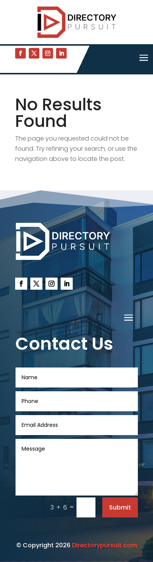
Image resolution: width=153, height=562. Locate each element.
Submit (120, 507)
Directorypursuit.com (104, 545)
